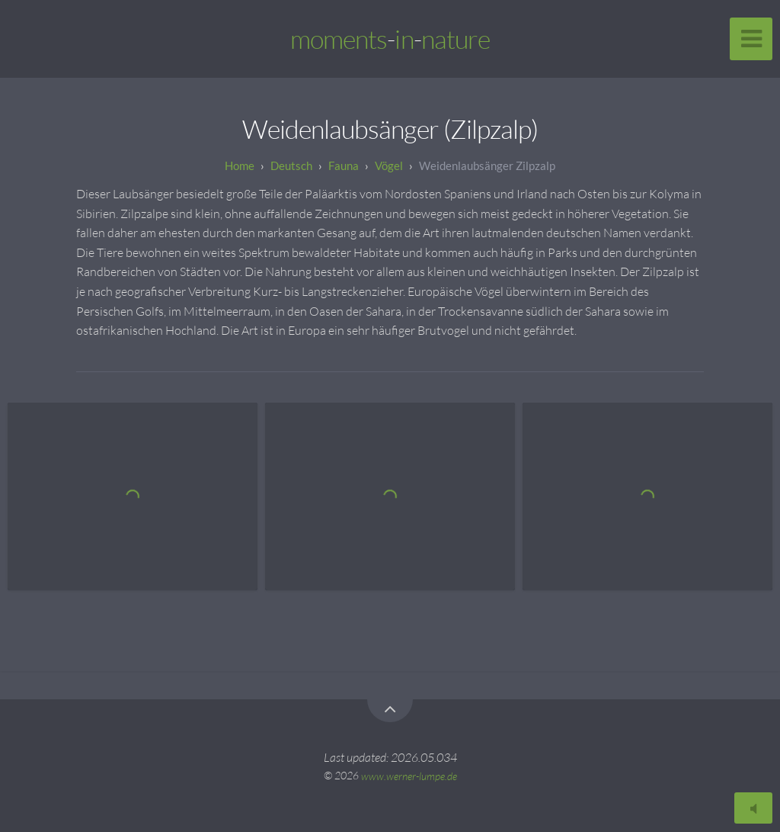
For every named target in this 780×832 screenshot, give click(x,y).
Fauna (343, 165)
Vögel (389, 165)
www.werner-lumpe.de (409, 775)
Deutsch (291, 165)
